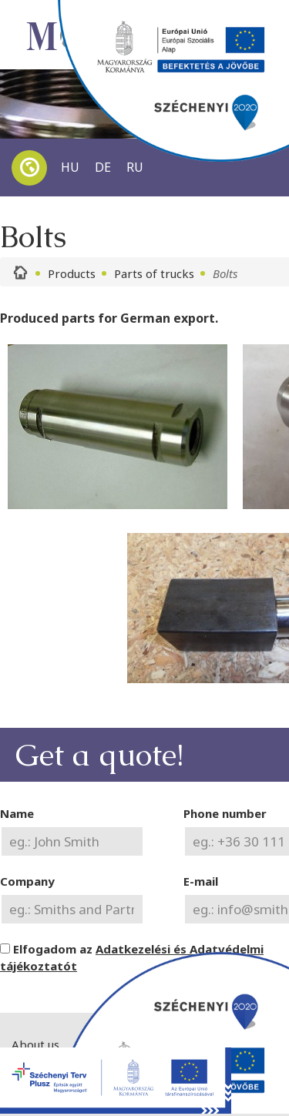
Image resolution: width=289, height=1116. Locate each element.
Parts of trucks (154, 273)
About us (35, 1044)
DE (103, 167)
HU (70, 167)
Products (72, 273)
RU (134, 167)
